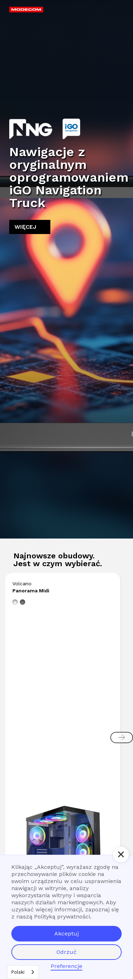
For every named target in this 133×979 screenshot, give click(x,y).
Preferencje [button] (66, 966)
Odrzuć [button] (66, 952)
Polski (17, 972)
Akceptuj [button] (66, 933)
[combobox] (23, 972)
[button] (115, 12)
